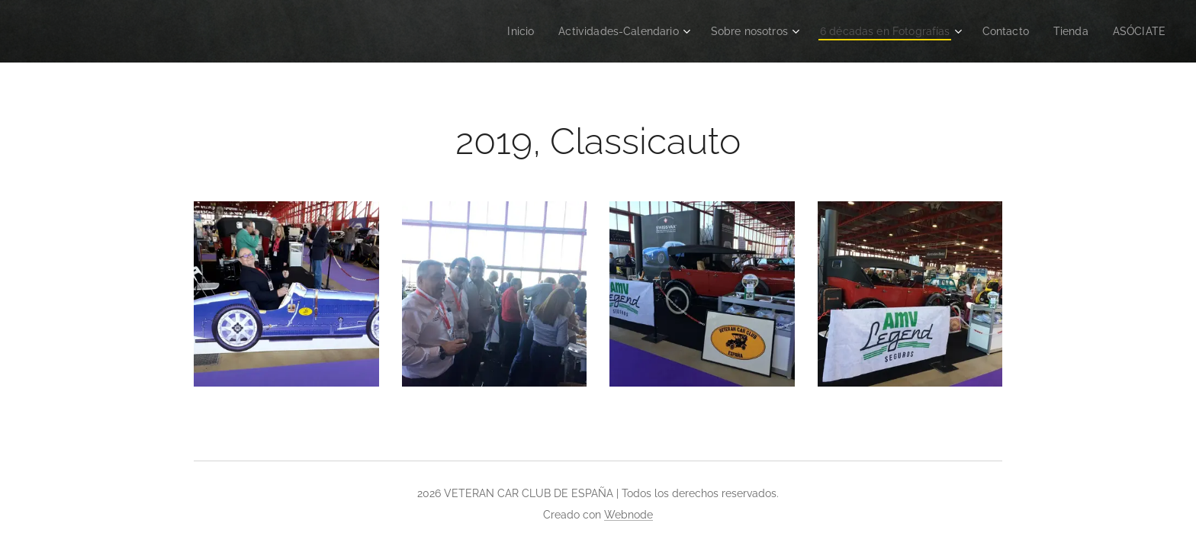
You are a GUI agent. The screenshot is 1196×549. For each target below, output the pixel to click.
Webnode (628, 515)
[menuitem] (489, 31)
